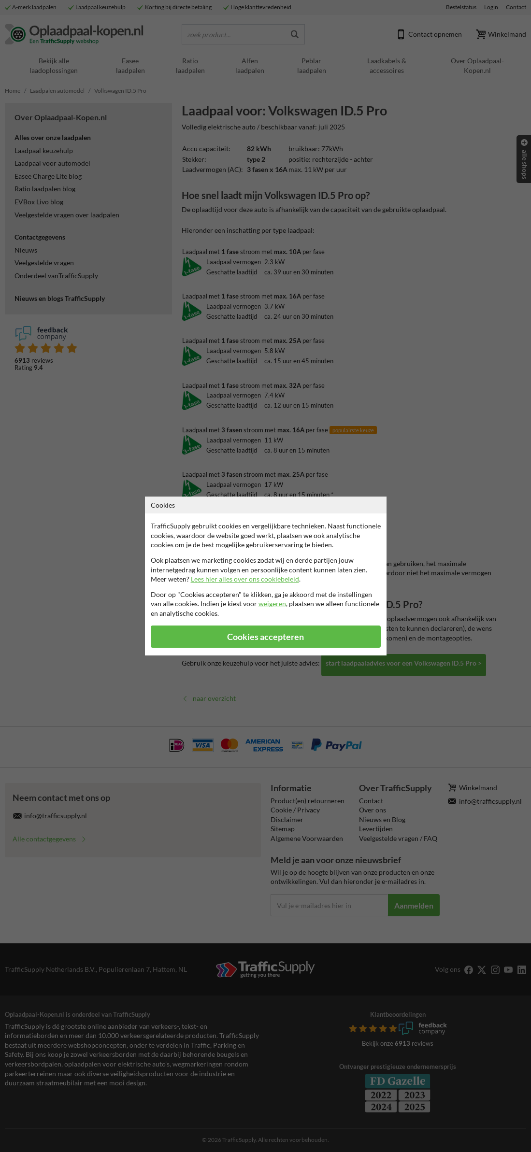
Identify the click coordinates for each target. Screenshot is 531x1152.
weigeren (272, 603)
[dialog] (265, 576)
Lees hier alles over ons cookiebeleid (245, 579)
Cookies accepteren (265, 637)
